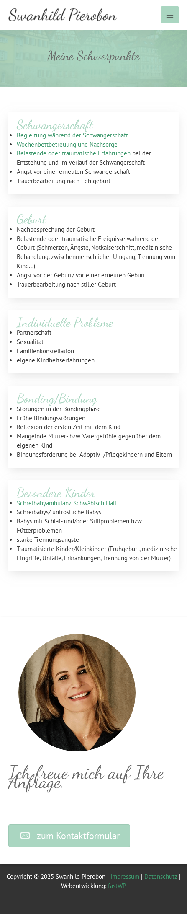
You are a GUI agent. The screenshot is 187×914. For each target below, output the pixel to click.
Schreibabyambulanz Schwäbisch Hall (66, 503)
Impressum (124, 876)
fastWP (117, 886)
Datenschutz (160, 876)
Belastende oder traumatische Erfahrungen (74, 153)
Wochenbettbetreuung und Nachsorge (67, 144)
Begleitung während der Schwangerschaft (72, 135)
